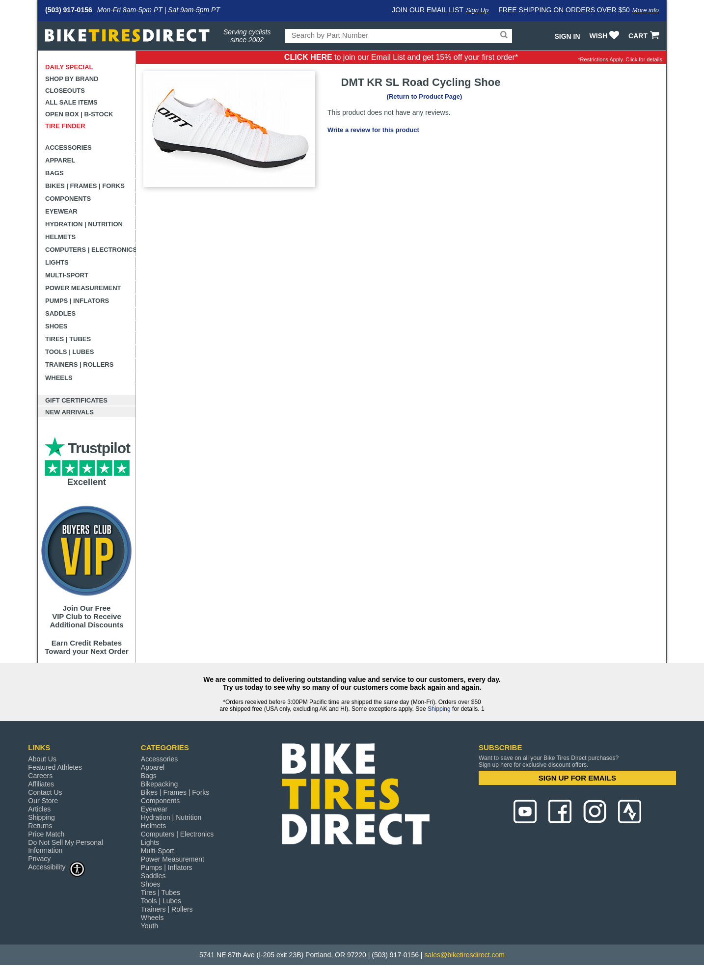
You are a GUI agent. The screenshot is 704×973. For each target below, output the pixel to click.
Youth (149, 926)
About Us (42, 759)
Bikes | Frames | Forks (85, 185)
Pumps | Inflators (77, 300)
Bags (54, 173)
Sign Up (477, 10)
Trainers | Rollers (79, 364)
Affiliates (41, 784)
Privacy (39, 859)
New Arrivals (69, 412)
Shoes (56, 326)
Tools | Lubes (69, 351)
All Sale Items (71, 102)
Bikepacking (159, 784)
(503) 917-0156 (68, 10)
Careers (40, 776)
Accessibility (56, 867)
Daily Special (69, 67)
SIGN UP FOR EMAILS (577, 778)
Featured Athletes (55, 767)
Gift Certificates (76, 400)
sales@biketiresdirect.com (464, 955)
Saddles (60, 313)
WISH (606, 36)
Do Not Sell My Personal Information (65, 846)
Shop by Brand (72, 78)
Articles (39, 809)
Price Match (46, 834)
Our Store (43, 801)
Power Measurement (83, 288)
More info (645, 10)
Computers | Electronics (90, 249)
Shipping (439, 708)
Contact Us (45, 792)
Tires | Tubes (68, 339)
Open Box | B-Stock (79, 114)
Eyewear (61, 211)
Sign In (567, 36)
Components (68, 198)
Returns (40, 826)
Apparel (60, 160)
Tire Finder (65, 126)
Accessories (68, 147)
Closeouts (65, 90)
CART (644, 36)
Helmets (60, 237)
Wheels (59, 377)
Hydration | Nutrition (84, 224)
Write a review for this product (373, 130)
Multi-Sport (66, 275)
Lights (57, 262)
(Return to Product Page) (424, 96)
